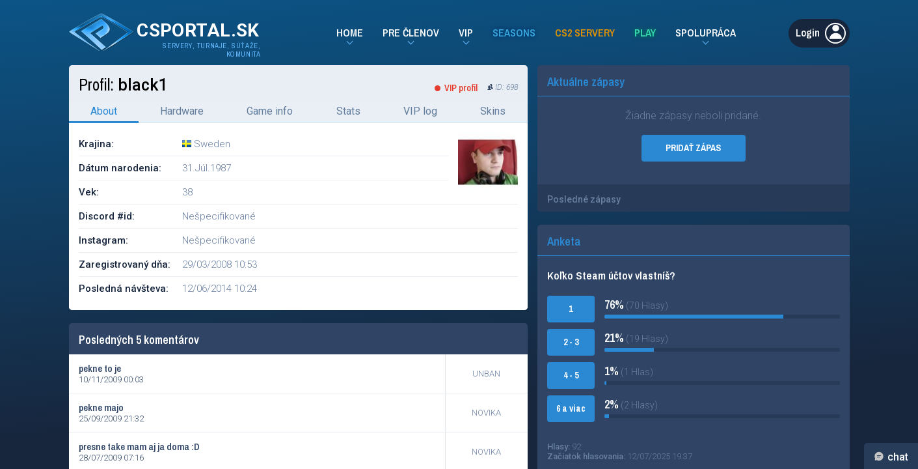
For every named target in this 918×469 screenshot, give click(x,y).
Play (645, 32)
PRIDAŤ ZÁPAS (693, 148)
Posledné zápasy (584, 199)
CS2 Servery (585, 32)
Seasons (514, 32)
